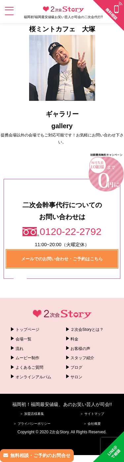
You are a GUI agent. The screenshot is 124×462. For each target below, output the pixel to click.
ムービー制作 (27, 358)
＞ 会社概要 (92, 423)
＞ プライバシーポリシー (32, 423)
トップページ (27, 329)
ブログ (76, 367)
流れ (19, 348)
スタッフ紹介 (82, 358)
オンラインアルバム (33, 377)
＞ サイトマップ (92, 414)
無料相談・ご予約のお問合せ (40, 455)
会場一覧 (23, 339)
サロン (76, 377)
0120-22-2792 (71, 231)
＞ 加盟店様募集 (32, 414)
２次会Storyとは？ (86, 329)
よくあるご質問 (29, 367)
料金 (74, 339)
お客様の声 (80, 348)
